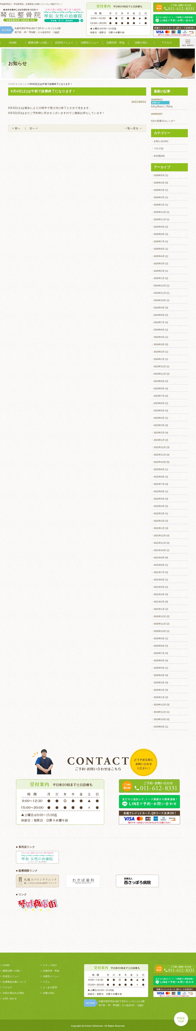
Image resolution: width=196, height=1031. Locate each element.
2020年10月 (160, 631)
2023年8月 (159, 388)
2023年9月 (159, 381)
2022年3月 (159, 513)
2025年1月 (159, 278)
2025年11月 (160, 219)
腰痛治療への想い (38, 42)
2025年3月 (159, 263)
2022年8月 (159, 476)
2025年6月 (159, 248)
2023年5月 (159, 410)
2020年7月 (159, 653)
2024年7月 (159, 322)
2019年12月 (160, 704)
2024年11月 (160, 293)
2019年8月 (159, 726)
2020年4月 (159, 675)
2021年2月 (159, 601)
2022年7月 (159, 484)
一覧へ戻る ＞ (133, 128)
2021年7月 (159, 572)
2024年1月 (159, 359)
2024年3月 (159, 344)
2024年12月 (160, 285)
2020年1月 (159, 697)
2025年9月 (159, 226)
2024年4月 (159, 337)
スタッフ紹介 (50, 965)
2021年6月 (159, 579)
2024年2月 (159, 351)
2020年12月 (160, 616)
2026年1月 (159, 204)
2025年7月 (159, 241)
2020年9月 (159, 638)
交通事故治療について (14, 982)
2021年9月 (159, 557)
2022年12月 (160, 447)
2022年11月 (160, 454)
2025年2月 (159, 271)
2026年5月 (159, 175)
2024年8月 (159, 315)
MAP (56, 32)
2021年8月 (159, 565)
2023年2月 (159, 432)
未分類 (157, 156)
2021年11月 (160, 543)
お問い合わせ (10, 998)
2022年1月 (159, 528)
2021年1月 (159, 609)
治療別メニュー (90, 42)
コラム (46, 982)
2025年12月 (160, 212)
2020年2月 (159, 690)
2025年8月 (159, 234)
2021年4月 (159, 594)
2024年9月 (159, 307)
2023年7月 (159, 396)
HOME (13, 42)
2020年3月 (159, 682)
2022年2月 (159, 521)
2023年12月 (160, 366)
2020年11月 (160, 623)
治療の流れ (141, 42)
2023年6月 (159, 403)
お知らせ (158, 141)
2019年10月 (160, 719)
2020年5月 (159, 668)
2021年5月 (159, 587)
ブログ (157, 148)
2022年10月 (160, 462)
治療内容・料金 (115, 42)
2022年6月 (159, 491)
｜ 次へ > (31, 128)
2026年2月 (159, 197)
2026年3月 (159, 190)
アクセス (167, 42)
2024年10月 (160, 300)
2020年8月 (159, 645)
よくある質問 (50, 987)
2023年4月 (159, 418)
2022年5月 (159, 498)
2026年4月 (159, 182)
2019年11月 (160, 712)
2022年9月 (159, 469)
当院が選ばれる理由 (13, 993)
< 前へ (17, 128)
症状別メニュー (64, 42)
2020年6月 (159, 660)
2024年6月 (159, 329)
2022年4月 (159, 506)
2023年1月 (159, 440)
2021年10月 (160, 550)
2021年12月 (160, 535)
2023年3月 (159, 425)
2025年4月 (159, 256)
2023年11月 (160, 373)
